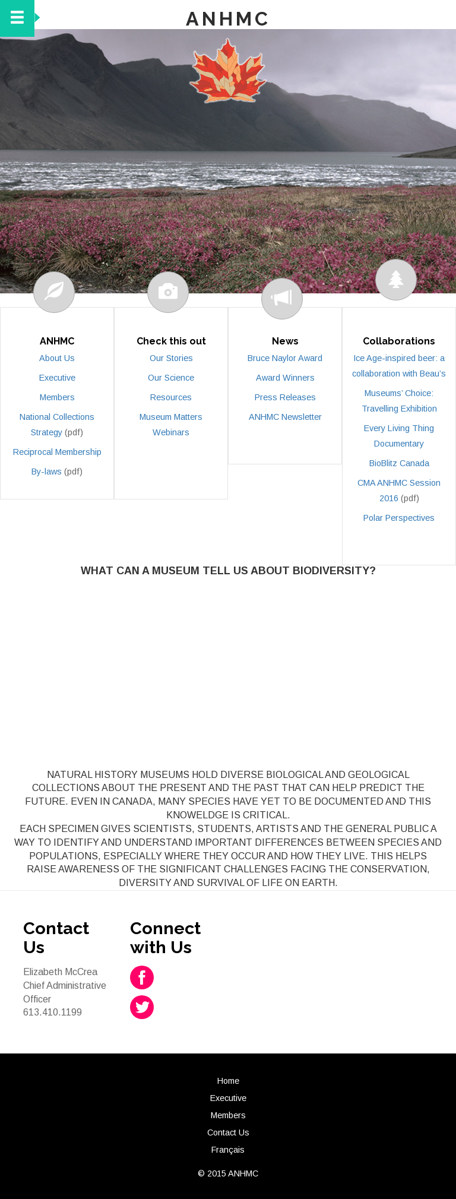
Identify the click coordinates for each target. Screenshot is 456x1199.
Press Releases (285, 397)
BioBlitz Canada (399, 463)
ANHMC (228, 19)
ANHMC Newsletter (285, 417)
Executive (57, 377)
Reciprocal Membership (57, 452)
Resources (171, 397)
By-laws (46, 471)
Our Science (171, 377)
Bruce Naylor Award (285, 358)
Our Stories (171, 358)
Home (228, 1081)
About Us (57, 358)
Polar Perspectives (399, 518)
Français (228, 1149)
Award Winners (285, 377)
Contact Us (228, 1132)
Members (57, 397)
